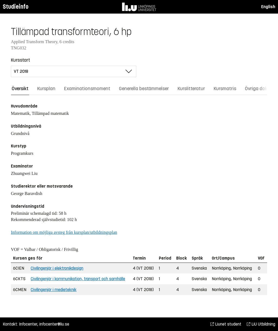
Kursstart (20, 60)
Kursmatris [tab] (225, 89)
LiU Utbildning (261, 324)
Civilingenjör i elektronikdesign (57, 268)
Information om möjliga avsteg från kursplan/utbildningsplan (64, 232)
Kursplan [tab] (46, 89)
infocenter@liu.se (54, 324)
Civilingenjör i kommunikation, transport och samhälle (78, 278)
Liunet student (225, 324)
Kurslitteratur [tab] (191, 89)
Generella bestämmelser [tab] (144, 89)
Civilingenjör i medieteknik (54, 289)
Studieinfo (16, 6)
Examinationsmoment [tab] (87, 89)
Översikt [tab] (20, 89)
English (268, 6)
